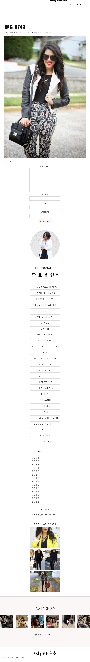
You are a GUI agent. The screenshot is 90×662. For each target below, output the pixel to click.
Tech (45, 311)
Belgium (45, 364)
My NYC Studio (45, 358)
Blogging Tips (45, 423)
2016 (36, 484)
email (45, 203)
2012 (36, 498)
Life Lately (45, 388)
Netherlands (45, 293)
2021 (36, 467)
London (45, 376)
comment (45, 166)
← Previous (9, 35)
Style (45, 323)
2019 (36, 474)
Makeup (45, 370)
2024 (36, 457)
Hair (45, 412)
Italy (45, 394)
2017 (36, 481)
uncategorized (45, 287)
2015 (36, 488)
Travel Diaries (45, 305)
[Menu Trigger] (6, 4)
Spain (45, 328)
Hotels (45, 406)
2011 (36, 501)
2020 (36, 471)
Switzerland (45, 317)
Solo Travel (45, 334)
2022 (36, 464)
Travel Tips (45, 299)
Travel (45, 429)
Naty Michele (45, 654)
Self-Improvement (45, 346)
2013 (36, 494)
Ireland (45, 400)
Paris (45, 352)
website (45, 212)
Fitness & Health (45, 418)
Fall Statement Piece (42, 32)
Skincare (45, 340)
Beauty (45, 435)
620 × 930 (27, 32)
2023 (36, 461)
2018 (36, 478)
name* (45, 195)
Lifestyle (45, 382)
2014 (36, 491)
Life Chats (45, 441)
